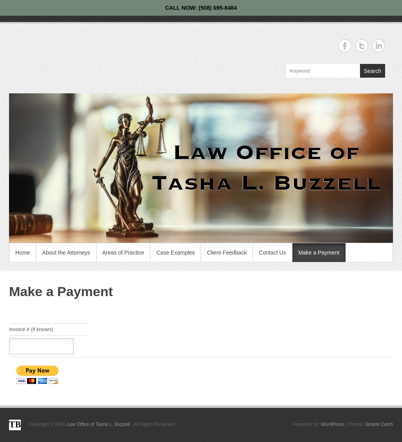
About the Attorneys (66, 252)
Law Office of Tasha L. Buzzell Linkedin (378, 45)
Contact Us (272, 252)
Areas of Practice (123, 252)
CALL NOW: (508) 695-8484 (201, 8)
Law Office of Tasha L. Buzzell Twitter (361, 45)
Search (372, 71)
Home (22, 252)
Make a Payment (319, 252)
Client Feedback (227, 252)
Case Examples (175, 252)
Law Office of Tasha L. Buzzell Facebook (344, 45)
